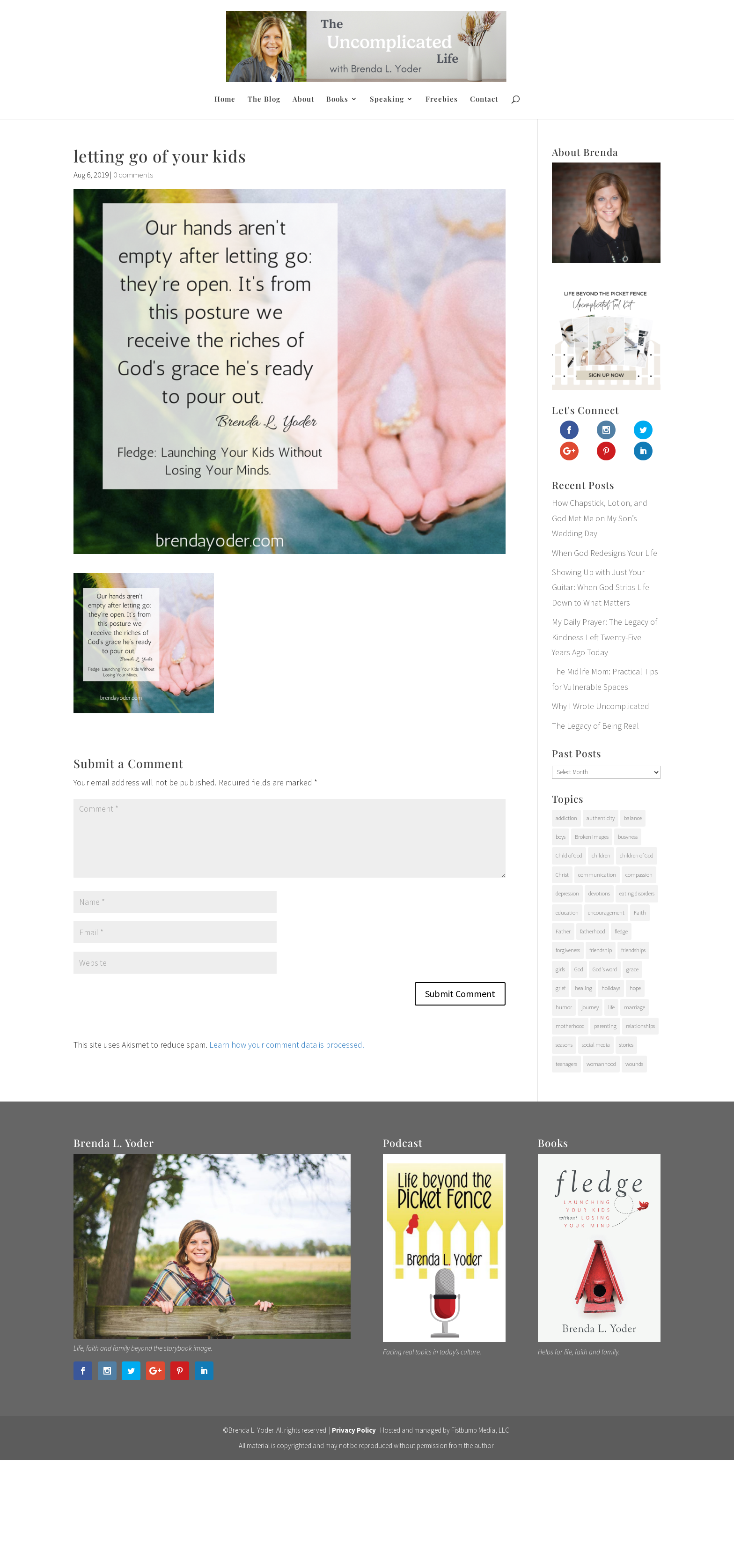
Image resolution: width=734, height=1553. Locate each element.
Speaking (387, 100)
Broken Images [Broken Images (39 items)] (592, 836)
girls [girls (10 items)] (560, 969)
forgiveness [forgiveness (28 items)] (568, 950)
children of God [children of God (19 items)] (636, 855)
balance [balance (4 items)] (633, 817)
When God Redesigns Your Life (604, 552)
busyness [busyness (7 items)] (628, 836)
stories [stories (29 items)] (626, 1044)
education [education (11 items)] (567, 912)
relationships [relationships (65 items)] (640, 1025)
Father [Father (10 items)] (563, 931)
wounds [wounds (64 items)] (634, 1063)
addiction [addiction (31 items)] (566, 817)
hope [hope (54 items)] (635, 987)
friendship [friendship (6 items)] (600, 950)
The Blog (264, 100)
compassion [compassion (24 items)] (639, 874)
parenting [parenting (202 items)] (605, 1025)
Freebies (442, 100)
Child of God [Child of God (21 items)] (569, 855)
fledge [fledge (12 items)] (621, 931)
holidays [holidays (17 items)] (611, 987)
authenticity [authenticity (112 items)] (601, 817)
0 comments (133, 175)
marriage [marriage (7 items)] (634, 1007)
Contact (484, 100)
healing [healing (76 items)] (583, 987)
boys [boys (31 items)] (560, 836)
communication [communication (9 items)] (597, 874)
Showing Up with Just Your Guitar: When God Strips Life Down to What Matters (600, 587)
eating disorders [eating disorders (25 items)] (636, 893)
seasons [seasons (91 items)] (564, 1044)
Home (224, 100)
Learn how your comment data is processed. (286, 1044)
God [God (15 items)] (578, 969)
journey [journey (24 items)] (590, 1007)
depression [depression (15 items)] (567, 893)
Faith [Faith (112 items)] (640, 912)
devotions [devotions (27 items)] (599, 893)
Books (337, 100)
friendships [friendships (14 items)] (633, 950)
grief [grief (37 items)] (560, 987)
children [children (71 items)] (601, 855)
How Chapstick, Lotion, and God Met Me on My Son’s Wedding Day (599, 518)
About (303, 100)
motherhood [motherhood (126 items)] (570, 1025)
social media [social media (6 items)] (596, 1044)
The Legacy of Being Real (595, 725)
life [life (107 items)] (611, 1007)
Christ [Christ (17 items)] (562, 874)
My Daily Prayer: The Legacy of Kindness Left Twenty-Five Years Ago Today (604, 637)
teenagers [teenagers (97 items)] (566, 1063)
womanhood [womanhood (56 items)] (601, 1063)
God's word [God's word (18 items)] (605, 969)
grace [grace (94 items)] (632, 969)
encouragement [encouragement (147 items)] (606, 912)
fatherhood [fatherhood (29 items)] (592, 931)
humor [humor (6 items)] (564, 1007)
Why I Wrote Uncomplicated (600, 706)
